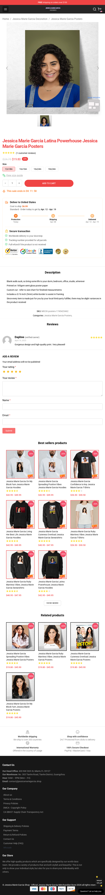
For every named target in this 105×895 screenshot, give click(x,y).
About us (7, 795)
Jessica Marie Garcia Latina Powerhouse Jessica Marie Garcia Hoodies (51, 584)
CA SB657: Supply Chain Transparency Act (23, 812)
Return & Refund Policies (15, 834)
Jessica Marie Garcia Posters (66, 18)
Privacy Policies (10, 803)
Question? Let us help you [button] (90, 891)
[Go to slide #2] (60, 120)
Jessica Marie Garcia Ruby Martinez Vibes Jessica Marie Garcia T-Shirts (84, 534)
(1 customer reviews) (26, 153)
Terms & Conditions (12, 799)
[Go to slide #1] (44, 120)
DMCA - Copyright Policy (14, 807)
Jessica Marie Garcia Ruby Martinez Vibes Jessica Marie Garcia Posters (52, 656)
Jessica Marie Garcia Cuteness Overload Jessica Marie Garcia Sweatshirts (51, 534)
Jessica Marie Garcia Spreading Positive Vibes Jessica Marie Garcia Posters (20, 656)
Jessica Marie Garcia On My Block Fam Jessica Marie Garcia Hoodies (19, 484)
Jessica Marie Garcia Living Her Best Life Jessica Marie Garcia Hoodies (19, 534)
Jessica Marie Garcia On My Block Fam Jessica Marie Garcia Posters (19, 707)
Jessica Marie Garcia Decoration (29, 18)
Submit (9, 430)
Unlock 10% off (99, 882)
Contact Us (8, 839)
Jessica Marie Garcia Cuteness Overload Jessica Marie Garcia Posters (83, 656)
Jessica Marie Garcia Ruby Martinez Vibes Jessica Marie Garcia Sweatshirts (20, 584)
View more (52, 603)
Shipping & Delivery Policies (16, 826)
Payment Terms (10, 830)
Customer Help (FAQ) (13, 843)
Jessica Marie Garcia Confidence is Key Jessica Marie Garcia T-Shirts (82, 484)
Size (4, 164)
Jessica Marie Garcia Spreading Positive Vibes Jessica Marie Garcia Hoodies (52, 484)
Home (5, 18)
